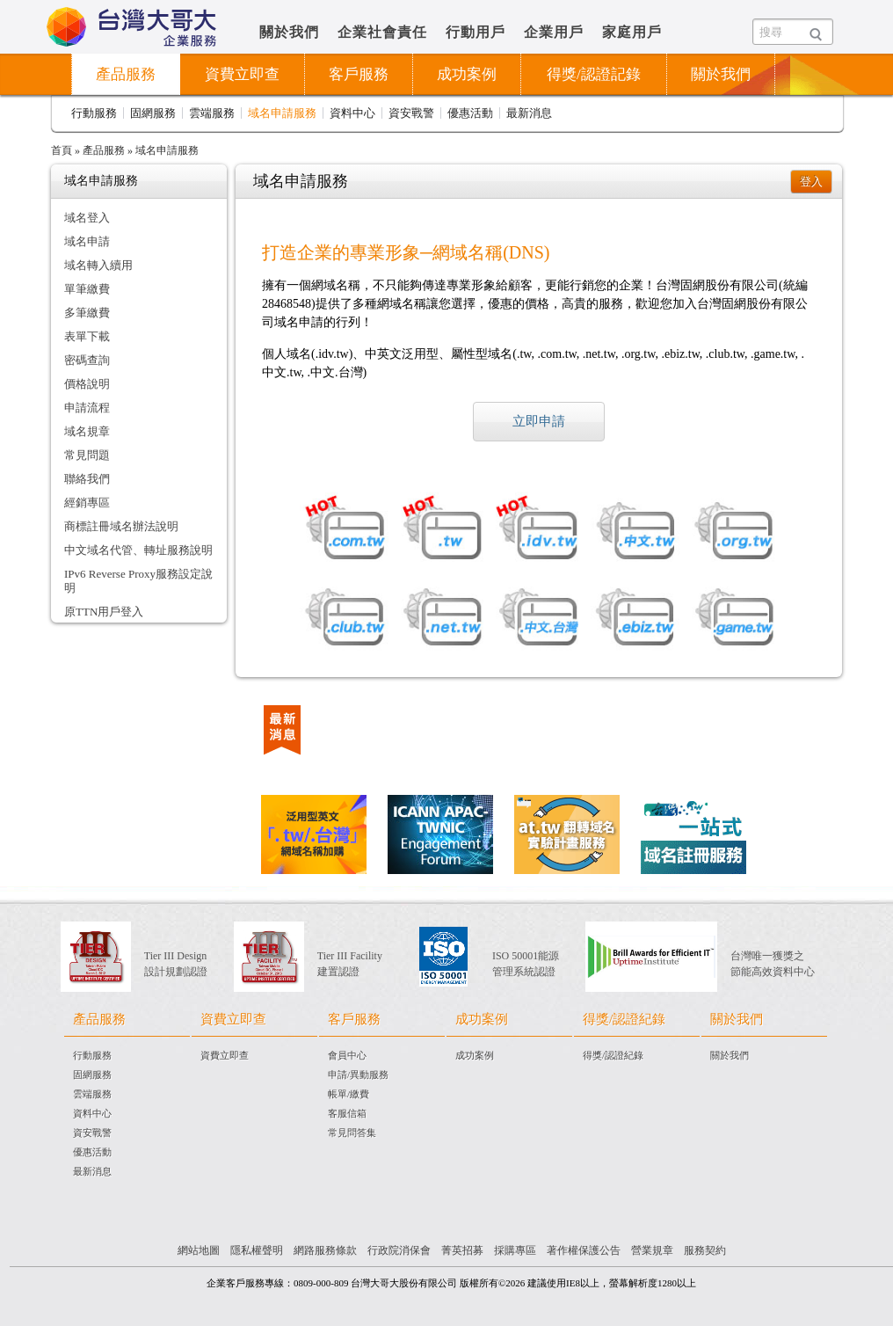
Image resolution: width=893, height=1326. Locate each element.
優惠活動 (470, 113)
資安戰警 (411, 113)
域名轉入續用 (98, 265)
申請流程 (87, 407)
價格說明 (87, 383)
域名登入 (87, 217)
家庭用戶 (632, 32)
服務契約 (705, 1250)
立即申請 (538, 421)
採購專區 (515, 1250)
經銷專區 (87, 502)
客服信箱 (347, 1113)
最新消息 (529, 113)
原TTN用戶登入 (103, 611)
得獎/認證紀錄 (613, 1055)
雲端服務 (212, 113)
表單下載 (87, 336)
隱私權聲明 (256, 1250)
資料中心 (352, 113)
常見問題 (87, 455)
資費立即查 (224, 1055)
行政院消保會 (399, 1250)
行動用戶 (475, 32)
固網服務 (153, 113)
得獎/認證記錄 (594, 74)
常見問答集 (352, 1132)
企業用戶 (554, 32)
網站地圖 (199, 1250)
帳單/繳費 (348, 1094)
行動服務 (94, 113)
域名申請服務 (282, 113)
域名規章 (87, 431)
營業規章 (652, 1250)
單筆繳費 (87, 288)
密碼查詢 (87, 360)
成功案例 (467, 74)
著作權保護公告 (584, 1250)
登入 (811, 181)
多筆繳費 (87, 312)
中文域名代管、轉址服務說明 (138, 550)
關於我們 (289, 32)
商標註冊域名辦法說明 (121, 526)
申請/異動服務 (358, 1074)
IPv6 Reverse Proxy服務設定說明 (138, 580)
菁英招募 (462, 1250)
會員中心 (347, 1055)
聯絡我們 (87, 478)
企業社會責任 (382, 32)
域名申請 (87, 241)
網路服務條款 (325, 1250)
